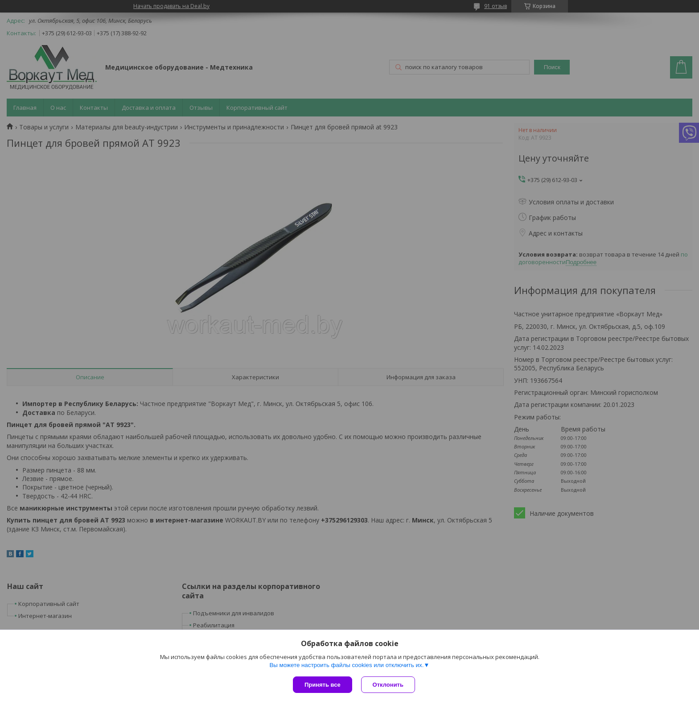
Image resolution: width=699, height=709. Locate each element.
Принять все (322, 684)
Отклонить (388, 684)
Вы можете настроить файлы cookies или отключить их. (346, 665)
